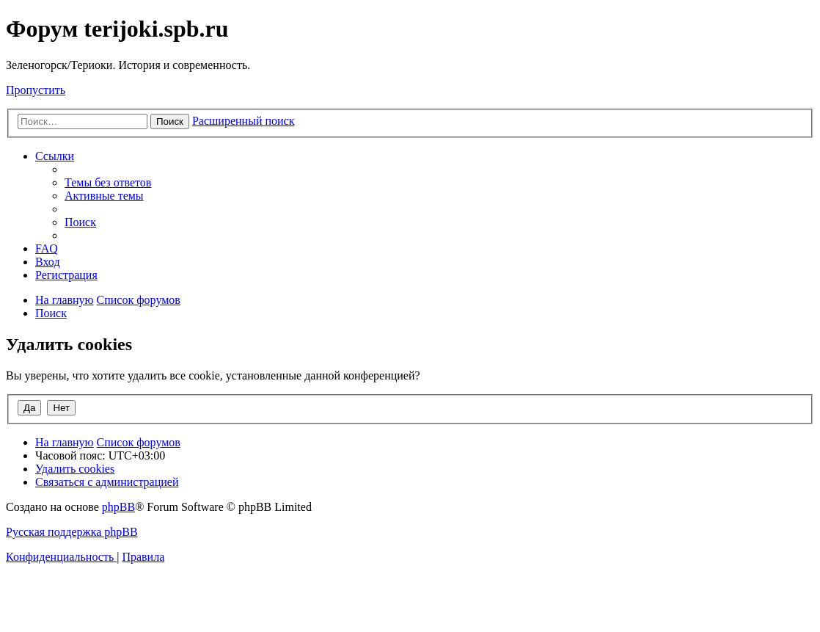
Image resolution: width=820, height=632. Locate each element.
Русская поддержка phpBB (72, 532)
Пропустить (35, 90)
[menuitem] (108, 182)
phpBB (118, 507)
